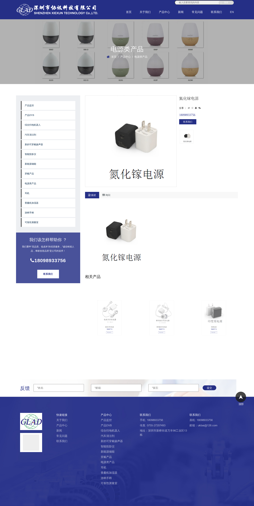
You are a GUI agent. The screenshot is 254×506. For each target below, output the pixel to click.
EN (232, 12)
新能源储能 (30, 164)
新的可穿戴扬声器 (34, 144)
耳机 (27, 193)
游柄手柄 (29, 212)
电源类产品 (30, 183)
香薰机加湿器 (31, 203)
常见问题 (197, 12)
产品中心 (164, 12)
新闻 (181, 12)
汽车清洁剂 (30, 135)
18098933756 (48, 260)
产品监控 (29, 105)
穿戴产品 (29, 173)
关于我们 (145, 12)
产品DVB (29, 115)
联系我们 (216, 12)
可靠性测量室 (31, 222)
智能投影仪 (30, 154)
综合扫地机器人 (33, 125)
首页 (129, 12)
